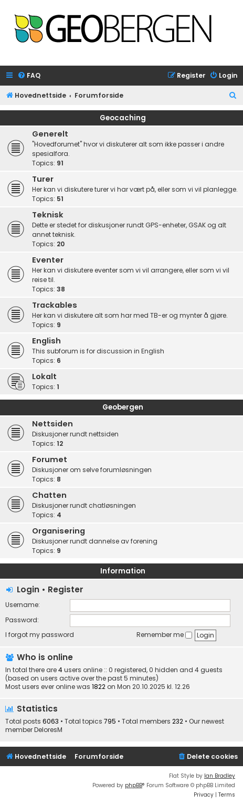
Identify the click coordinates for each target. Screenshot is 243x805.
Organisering (58, 531)
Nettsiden (52, 424)
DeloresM (48, 730)
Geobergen (122, 407)
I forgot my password (39, 634)
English (46, 341)
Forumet (49, 459)
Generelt (50, 134)
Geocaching (123, 118)
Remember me (164, 634)
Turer (43, 179)
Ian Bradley (219, 776)
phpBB (133, 785)
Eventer (48, 260)
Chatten (49, 495)
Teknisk (48, 215)
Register (65, 589)
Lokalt (44, 376)
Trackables (54, 305)
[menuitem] (28, 76)
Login (28, 589)
